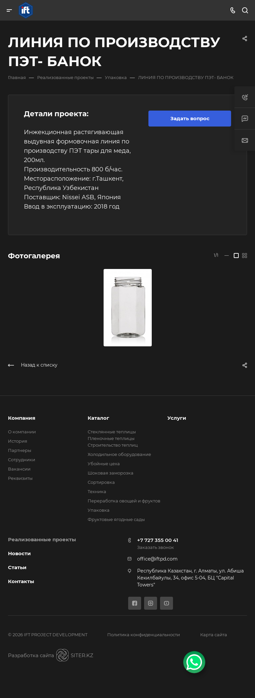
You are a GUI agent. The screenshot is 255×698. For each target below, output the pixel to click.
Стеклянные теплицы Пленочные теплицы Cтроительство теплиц (113, 438)
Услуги (176, 418)
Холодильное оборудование (119, 454)
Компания (21, 418)
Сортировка (101, 482)
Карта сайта (213, 634)
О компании (22, 431)
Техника (97, 491)
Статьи (17, 567)
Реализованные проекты (42, 539)
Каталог (98, 418)
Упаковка (99, 510)
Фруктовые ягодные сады (116, 519)
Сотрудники (21, 459)
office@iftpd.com (157, 559)
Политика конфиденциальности (143, 634)
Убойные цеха (104, 463)
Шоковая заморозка (110, 473)
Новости (19, 553)
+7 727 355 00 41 (157, 540)
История (17, 441)
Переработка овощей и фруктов (124, 500)
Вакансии (19, 469)
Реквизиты (20, 478)
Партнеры (19, 450)
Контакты (21, 581)
